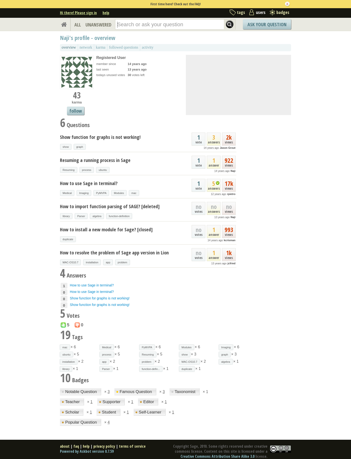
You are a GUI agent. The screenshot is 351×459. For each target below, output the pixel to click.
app (108, 262)
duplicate (68, 239)
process (86, 169)
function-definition (119, 216)
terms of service (132, 446)
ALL (77, 24)
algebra (96, 216)
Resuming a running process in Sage (95, 160)
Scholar (71, 412)
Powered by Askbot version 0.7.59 (87, 451)
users (261, 12)
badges (282, 12)
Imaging (84, 193)
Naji (233, 170)
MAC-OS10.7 (70, 262)
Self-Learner (148, 412)
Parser (81, 216)
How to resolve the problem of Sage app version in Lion (114, 252)
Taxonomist (183, 391)
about (65, 446)
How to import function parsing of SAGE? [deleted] (110, 206)
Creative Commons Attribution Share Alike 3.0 (217, 456)
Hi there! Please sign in (78, 12)
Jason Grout (227, 147)
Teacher (71, 402)
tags (241, 12)
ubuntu (103, 169)
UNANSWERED (98, 24)
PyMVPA (101, 193)
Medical (67, 193)
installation (92, 262)
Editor (147, 402)
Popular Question (80, 422)
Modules (119, 193)
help (106, 12)
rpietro (231, 194)
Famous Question (134, 391)
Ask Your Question (266, 24)
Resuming (69, 169)
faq (76, 446)
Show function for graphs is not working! (100, 137)
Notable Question (80, 391)
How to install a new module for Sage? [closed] (106, 229)
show (66, 146)
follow (75, 111)
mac (133, 193)
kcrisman (229, 240)
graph (79, 146)
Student (107, 412)
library (66, 216)
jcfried (231, 263)
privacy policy (104, 446)
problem (122, 262)
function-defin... (151, 369)
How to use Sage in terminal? (88, 183)
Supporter (110, 402)
